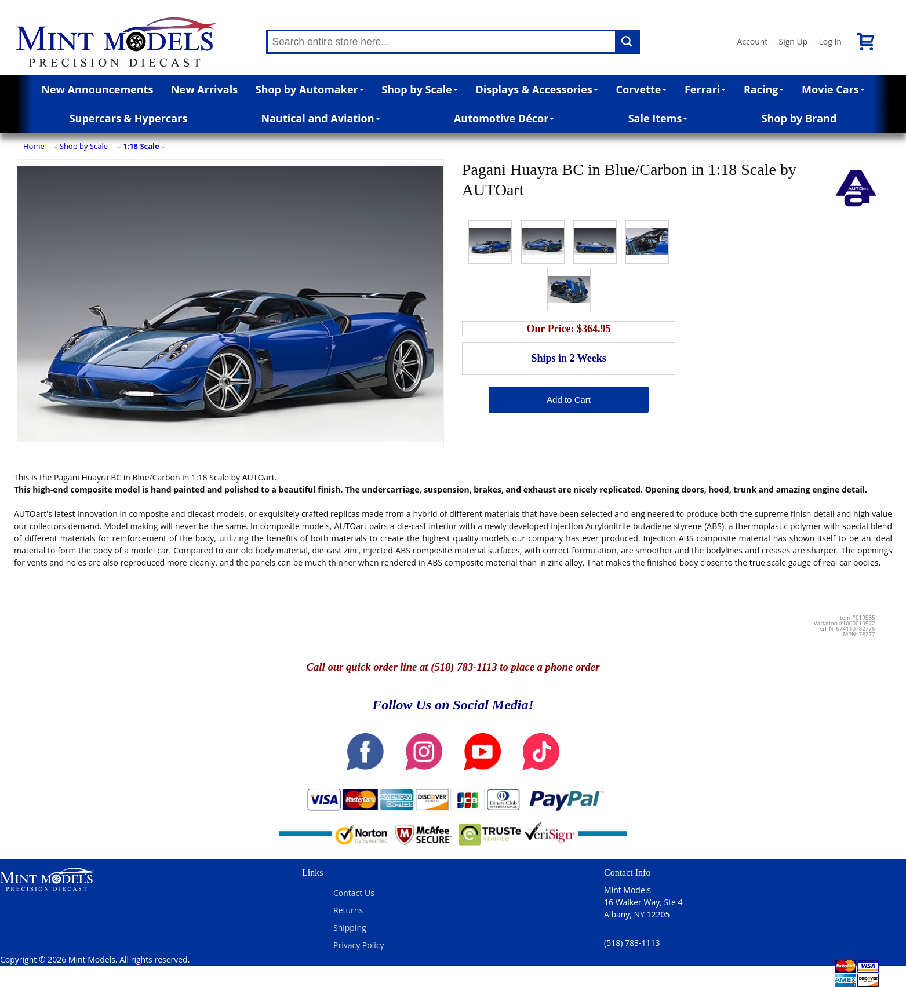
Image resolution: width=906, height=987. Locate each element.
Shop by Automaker (310, 89)
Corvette (641, 89)
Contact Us (353, 892)
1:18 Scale (141, 146)
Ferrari (705, 89)
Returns (348, 910)
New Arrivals (204, 89)
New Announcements (97, 89)
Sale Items (658, 118)
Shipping (349, 927)
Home (34, 146)
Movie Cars (833, 89)
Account (752, 41)
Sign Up (792, 41)
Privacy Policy (358, 944)
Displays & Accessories (536, 89)
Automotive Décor (504, 118)
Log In (829, 41)
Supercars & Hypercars (129, 118)
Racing (764, 89)
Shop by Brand (799, 118)
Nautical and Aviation (320, 118)
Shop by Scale (419, 89)
